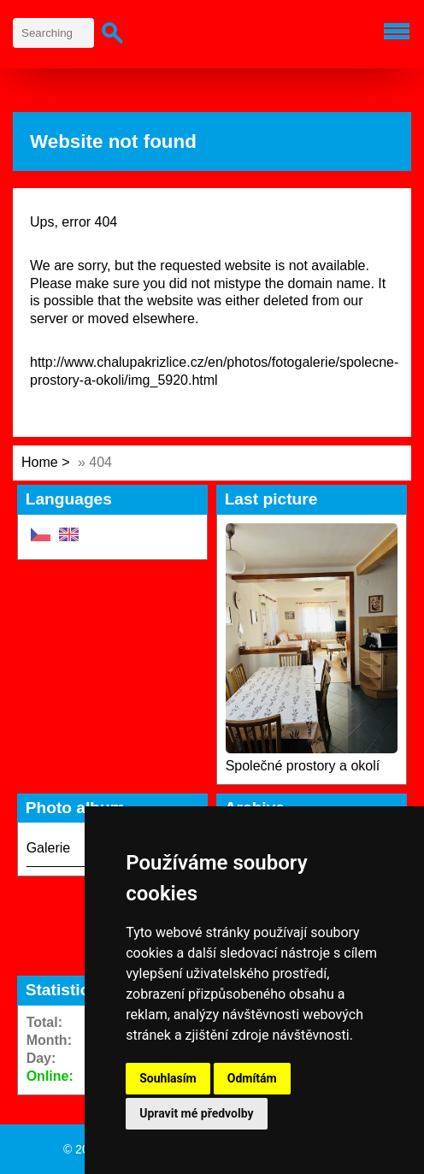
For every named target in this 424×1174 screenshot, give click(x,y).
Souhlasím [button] (168, 1078)
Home (39, 462)
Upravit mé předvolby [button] (196, 1113)
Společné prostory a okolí (303, 765)
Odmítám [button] (252, 1078)
